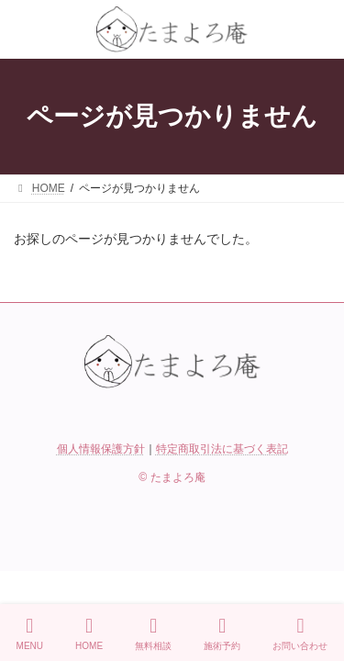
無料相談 (153, 633)
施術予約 (222, 633)
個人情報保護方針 (101, 449)
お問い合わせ (299, 633)
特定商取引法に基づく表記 (222, 449)
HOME (89, 633)
